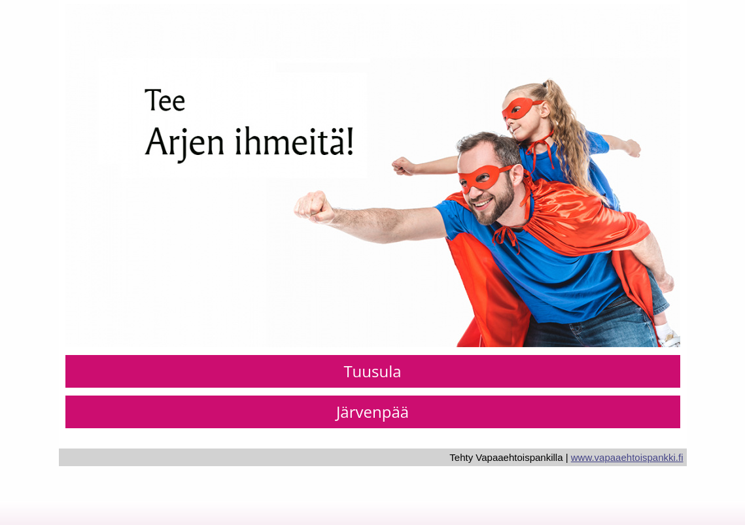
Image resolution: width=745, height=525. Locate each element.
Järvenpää (372, 411)
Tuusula (372, 371)
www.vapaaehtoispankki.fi (627, 457)
